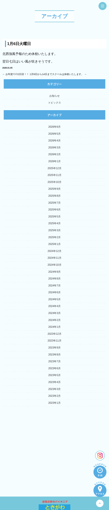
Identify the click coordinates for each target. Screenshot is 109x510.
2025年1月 (54, 244)
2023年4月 (54, 382)
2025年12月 (54, 168)
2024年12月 (54, 251)
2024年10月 (54, 264)
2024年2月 (54, 320)
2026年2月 (54, 154)
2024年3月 (54, 313)
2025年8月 (54, 195)
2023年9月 (54, 347)
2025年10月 (54, 182)
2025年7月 (54, 202)
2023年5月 (54, 375)
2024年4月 (54, 306)
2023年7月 (54, 361)
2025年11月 (54, 175)
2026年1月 (54, 161)
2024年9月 (54, 271)
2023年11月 (54, 340)
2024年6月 (54, 292)
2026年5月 (54, 133)
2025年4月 (54, 223)
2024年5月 (54, 299)
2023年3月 (54, 389)
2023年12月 (54, 333)
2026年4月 (54, 140)
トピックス (54, 102)
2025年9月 (54, 188)
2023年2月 (54, 395)
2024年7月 (54, 285)
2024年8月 (54, 278)
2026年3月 (54, 147)
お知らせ (54, 95)
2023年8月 (54, 354)
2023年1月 (54, 402)
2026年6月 (54, 126)
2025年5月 (54, 216)
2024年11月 (54, 257)
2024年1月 (54, 326)
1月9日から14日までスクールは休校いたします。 (56, 74)
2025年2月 (54, 237)
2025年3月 (54, 230)
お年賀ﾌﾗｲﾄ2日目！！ (17, 74)
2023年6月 (54, 368)
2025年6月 (54, 209)
